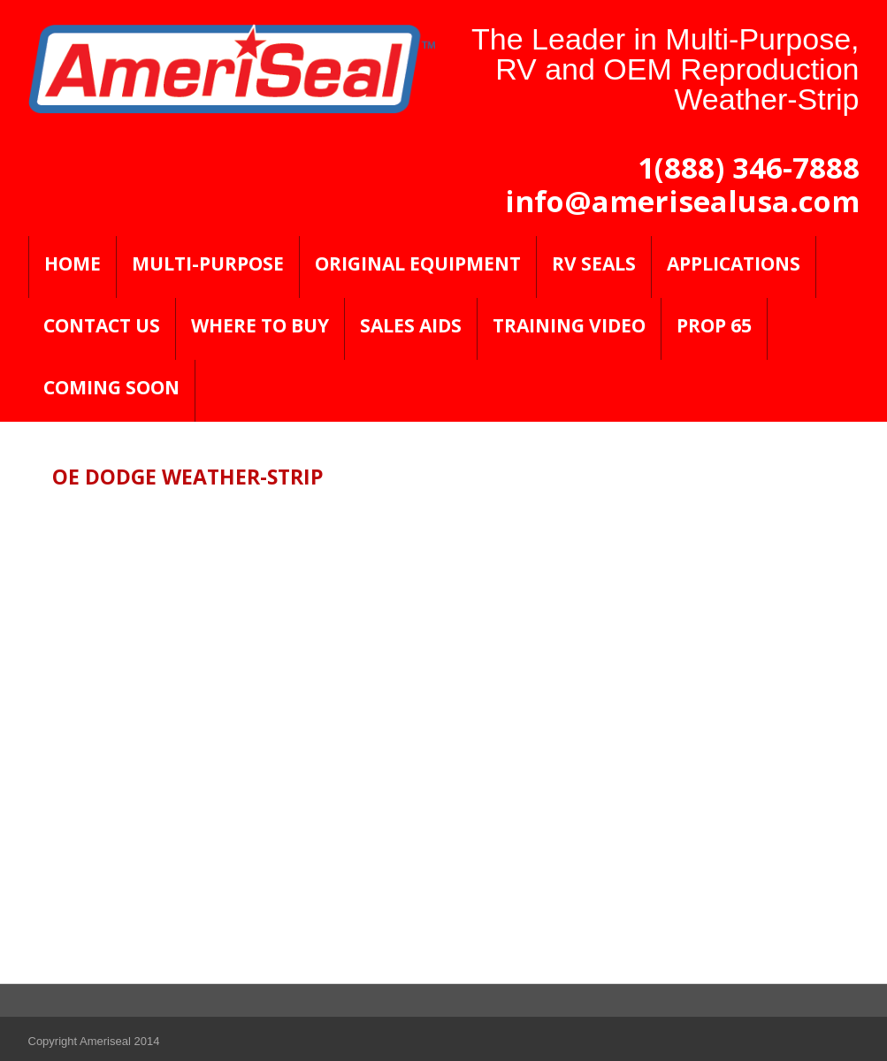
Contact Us (101, 325)
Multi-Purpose (208, 263)
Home (72, 263)
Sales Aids (411, 325)
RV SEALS (594, 263)
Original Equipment (418, 263)
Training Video (569, 325)
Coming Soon (111, 387)
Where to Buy (260, 325)
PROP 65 (714, 325)
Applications (733, 263)
